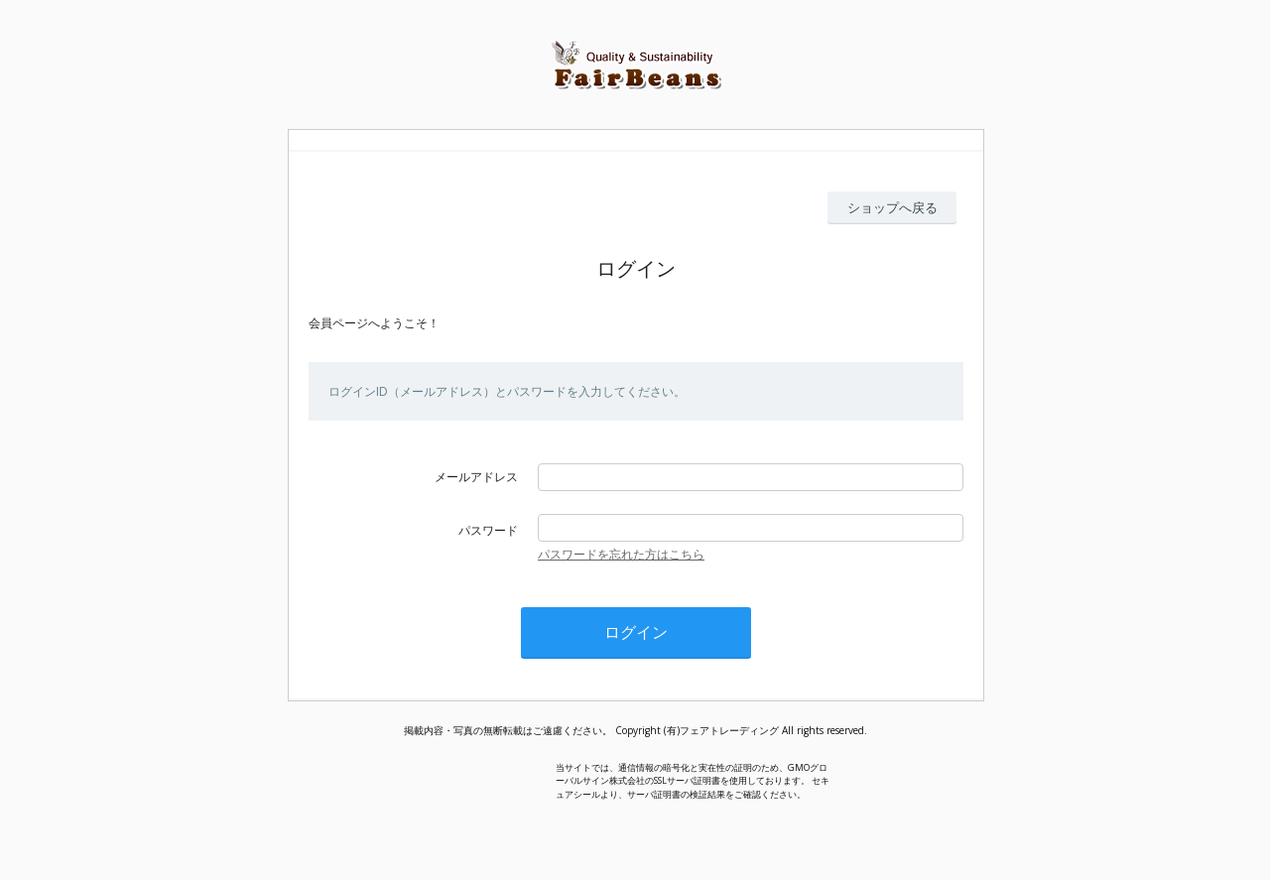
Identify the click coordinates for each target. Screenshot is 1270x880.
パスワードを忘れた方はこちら (621, 554)
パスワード (488, 530)
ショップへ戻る (892, 207)
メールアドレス (476, 476)
